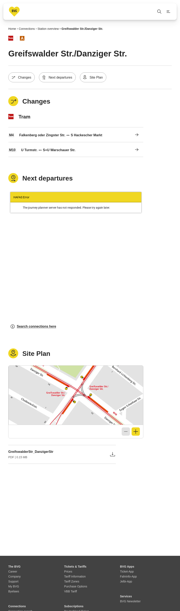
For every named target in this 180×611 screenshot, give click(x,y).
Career (12, 571)
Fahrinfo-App (128, 576)
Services (126, 596)
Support (13, 581)
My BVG (13, 586)
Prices (68, 571)
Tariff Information (75, 576)
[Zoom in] (136, 431)
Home (12, 28)
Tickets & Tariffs (75, 566)
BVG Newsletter (130, 601)
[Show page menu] (168, 11)
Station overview (48, 28)
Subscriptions (73, 606)
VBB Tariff (70, 591)
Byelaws (13, 591)
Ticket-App (127, 571)
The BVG (14, 566)
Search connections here (33, 326)
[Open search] (159, 11)
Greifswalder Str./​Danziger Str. (82, 28)
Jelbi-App (126, 581)
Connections (27, 28)
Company (14, 576)
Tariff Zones (71, 581)
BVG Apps (127, 566)
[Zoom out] (126, 431)
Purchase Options (75, 586)
